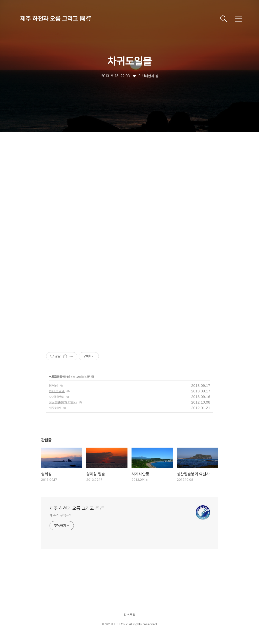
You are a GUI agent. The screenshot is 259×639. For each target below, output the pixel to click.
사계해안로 (56, 396)
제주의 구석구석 (61, 515)
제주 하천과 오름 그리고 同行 (56, 18)
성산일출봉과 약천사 (63, 402)
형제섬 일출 (57, 391)
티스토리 (129, 615)
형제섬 (53, 385)
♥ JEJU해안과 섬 (59, 376)
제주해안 (55, 408)
